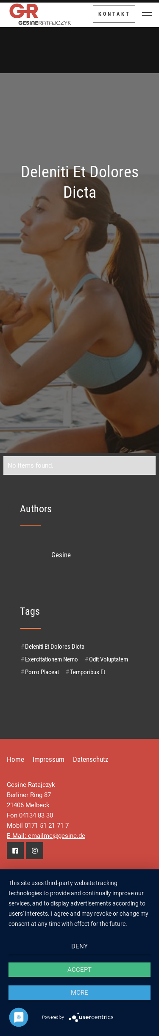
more (79, 992)
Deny (79, 946)
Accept (79, 970)
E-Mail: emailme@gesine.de (46, 836)
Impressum (48, 759)
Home (15, 759)
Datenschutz (90, 759)
